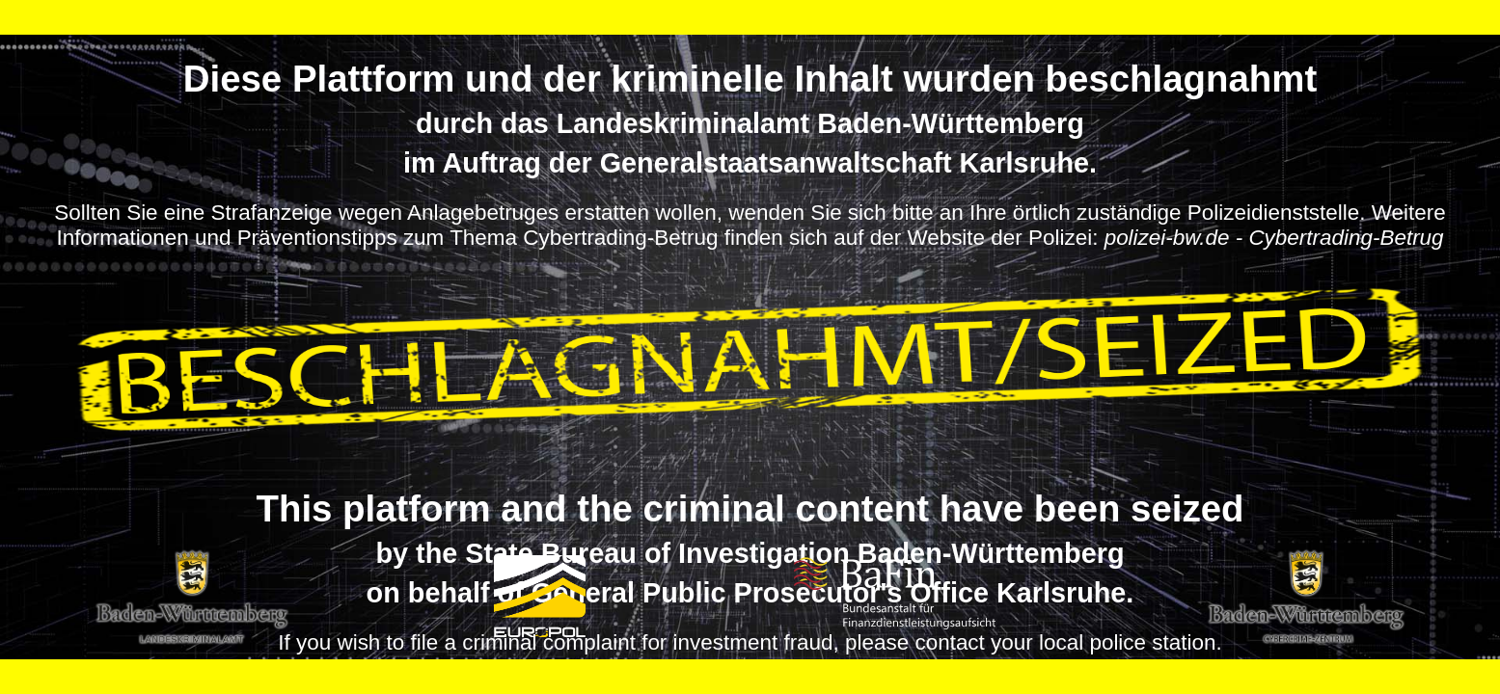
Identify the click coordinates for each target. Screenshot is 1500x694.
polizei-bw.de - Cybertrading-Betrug (1274, 238)
